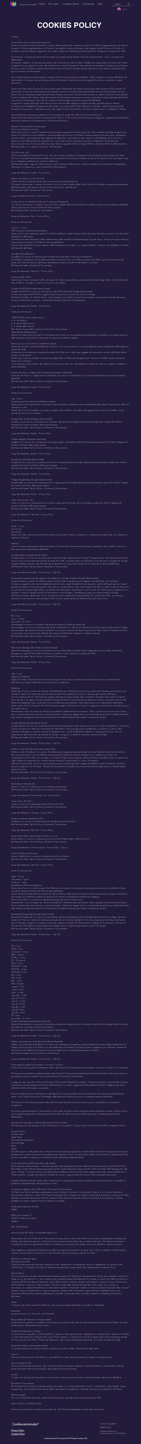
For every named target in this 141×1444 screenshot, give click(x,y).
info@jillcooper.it (105, 1427)
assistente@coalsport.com (46, 1232)
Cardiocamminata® (25, 1424)
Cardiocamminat (65, 1438)
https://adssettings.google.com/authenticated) (88, 592)
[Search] (118, 3)
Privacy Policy (17, 1430)
